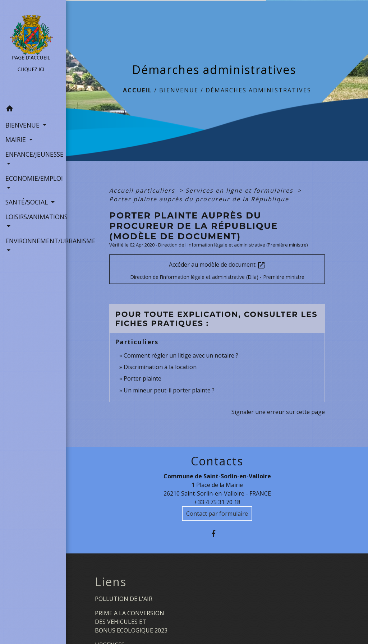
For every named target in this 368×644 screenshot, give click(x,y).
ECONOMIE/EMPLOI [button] (33, 178)
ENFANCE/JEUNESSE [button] (33, 154)
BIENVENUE (178, 90)
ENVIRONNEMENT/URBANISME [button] (33, 240)
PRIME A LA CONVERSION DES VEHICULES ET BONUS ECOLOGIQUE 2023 (131, 621)
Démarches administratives (258, 90)
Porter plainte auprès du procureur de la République (199, 199)
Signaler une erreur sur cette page (278, 412)
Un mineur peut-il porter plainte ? (169, 390)
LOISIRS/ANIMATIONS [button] (33, 216)
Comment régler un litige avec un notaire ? (181, 355)
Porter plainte (142, 378)
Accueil (137, 90)
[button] (33, 110)
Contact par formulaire (217, 514)
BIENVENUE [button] (23, 125)
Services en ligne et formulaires (240, 190)
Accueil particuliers (143, 190)
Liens (110, 582)
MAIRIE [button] (16, 139)
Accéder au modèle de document (217, 265)
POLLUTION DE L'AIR (123, 599)
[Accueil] (33, 51)
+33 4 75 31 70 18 (217, 502)
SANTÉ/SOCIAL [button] (27, 202)
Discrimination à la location (160, 367)
